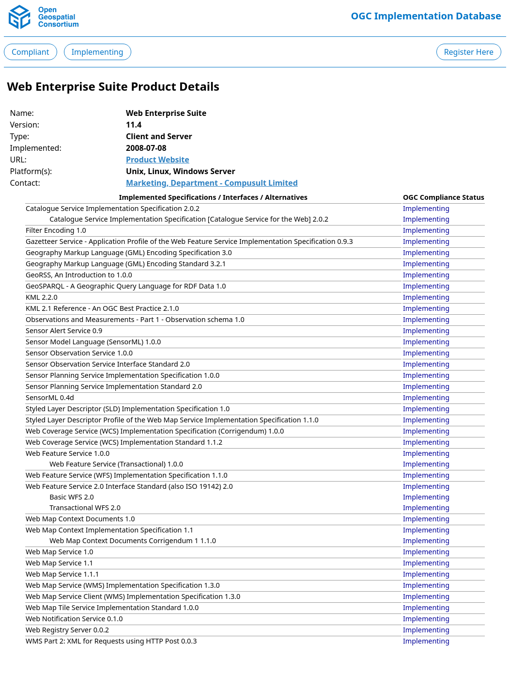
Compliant (30, 52)
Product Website (157, 159)
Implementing (98, 52)
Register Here (469, 52)
